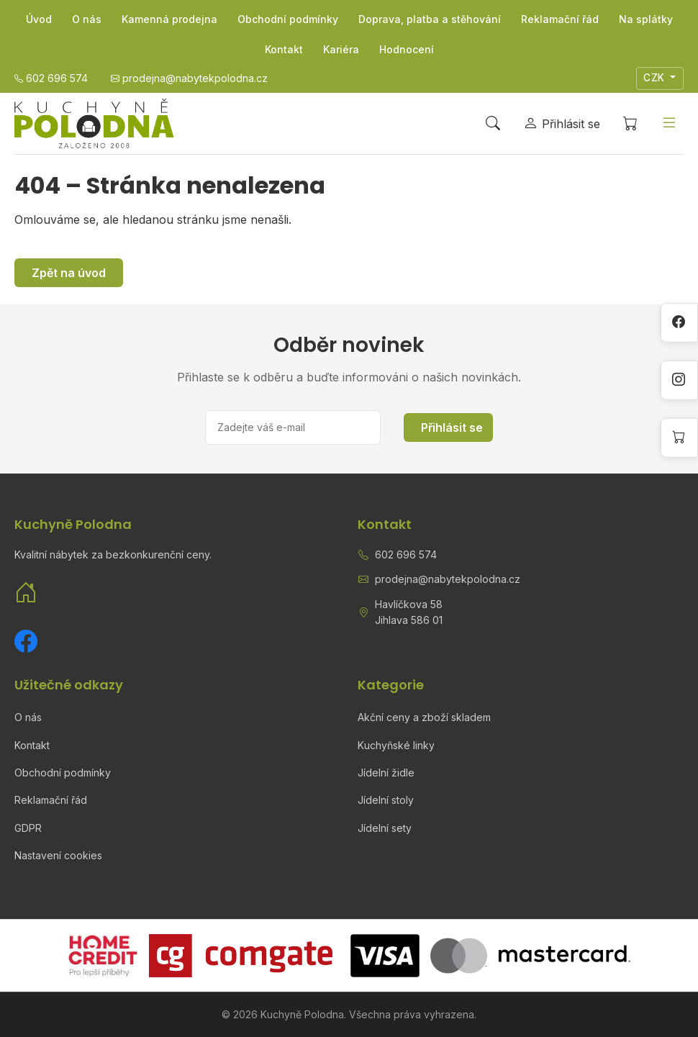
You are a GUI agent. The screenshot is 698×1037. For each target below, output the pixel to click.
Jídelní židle (386, 772)
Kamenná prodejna (169, 19)
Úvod (39, 19)
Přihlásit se (452, 427)
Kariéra (341, 49)
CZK (655, 77)
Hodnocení (406, 49)
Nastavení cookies (58, 855)
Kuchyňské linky (396, 745)
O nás (86, 19)
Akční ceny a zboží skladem (424, 717)
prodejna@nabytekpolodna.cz (447, 579)
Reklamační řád (560, 19)
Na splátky (646, 19)
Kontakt (284, 49)
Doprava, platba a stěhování (429, 19)
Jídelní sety (385, 828)
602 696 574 (406, 554)
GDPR (28, 828)
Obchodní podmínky (287, 19)
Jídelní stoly (386, 800)
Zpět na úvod (69, 273)
